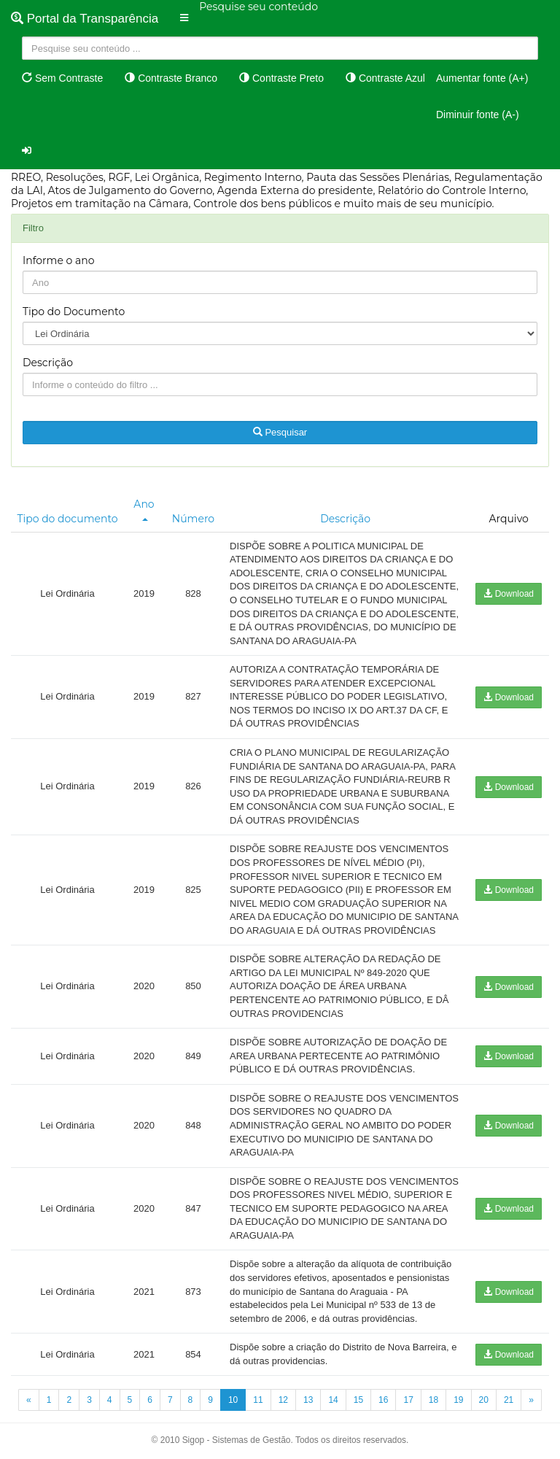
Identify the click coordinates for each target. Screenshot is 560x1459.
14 (333, 1400)
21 (508, 1400)
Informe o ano (59, 260)
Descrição (48, 362)
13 (308, 1400)
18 (433, 1400)
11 (257, 1400)
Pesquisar (280, 432)
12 (283, 1400)
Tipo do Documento (74, 311)
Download (508, 594)
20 (484, 1400)
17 (408, 1400)
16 (383, 1400)
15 (358, 1400)
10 (233, 1400)
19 (458, 1400)
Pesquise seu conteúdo (258, 6)
